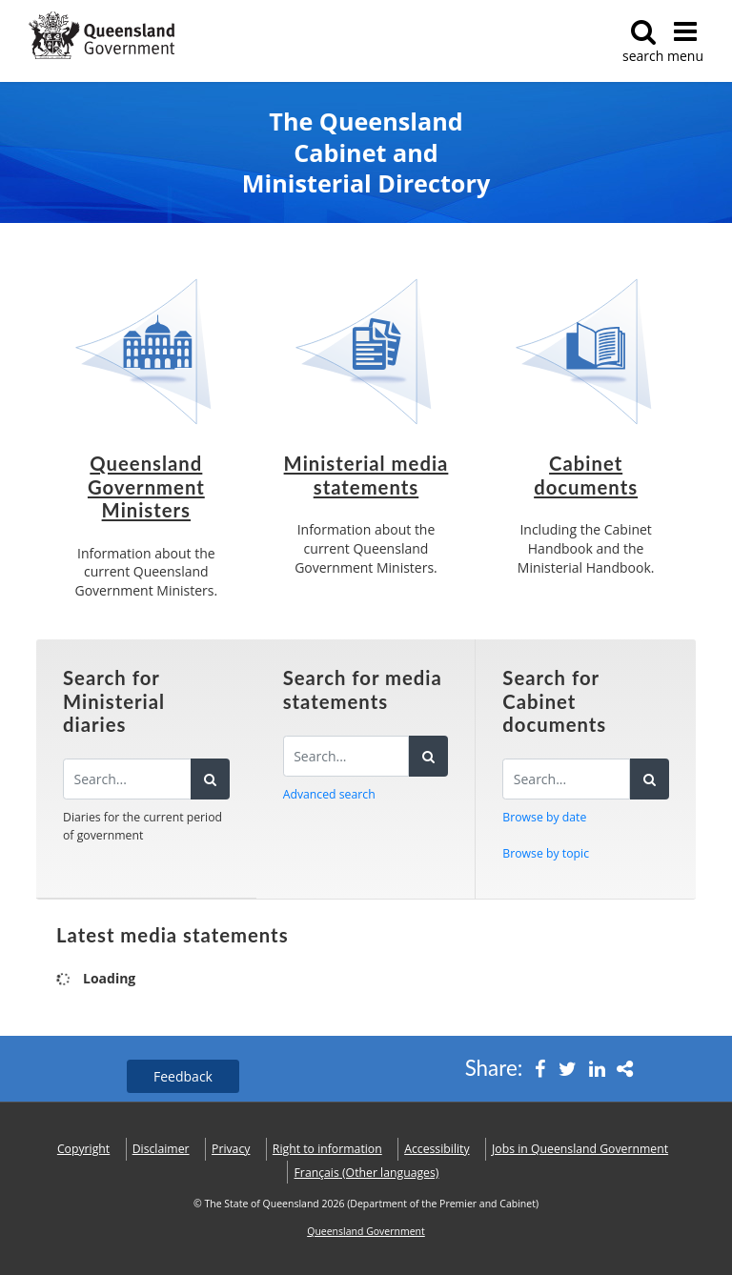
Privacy (231, 1149)
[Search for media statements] (346, 756)
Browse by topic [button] (545, 853)
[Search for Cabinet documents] (566, 779)
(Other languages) (367, 1172)
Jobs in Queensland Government (580, 1149)
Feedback (183, 1076)
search (642, 41)
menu (685, 41)
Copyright (83, 1149)
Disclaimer (161, 1149)
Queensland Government (366, 1231)
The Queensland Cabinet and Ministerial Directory (366, 152)
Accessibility (436, 1149)
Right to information (327, 1149)
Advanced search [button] (329, 794)
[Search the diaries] (127, 779)
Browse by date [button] (544, 817)
